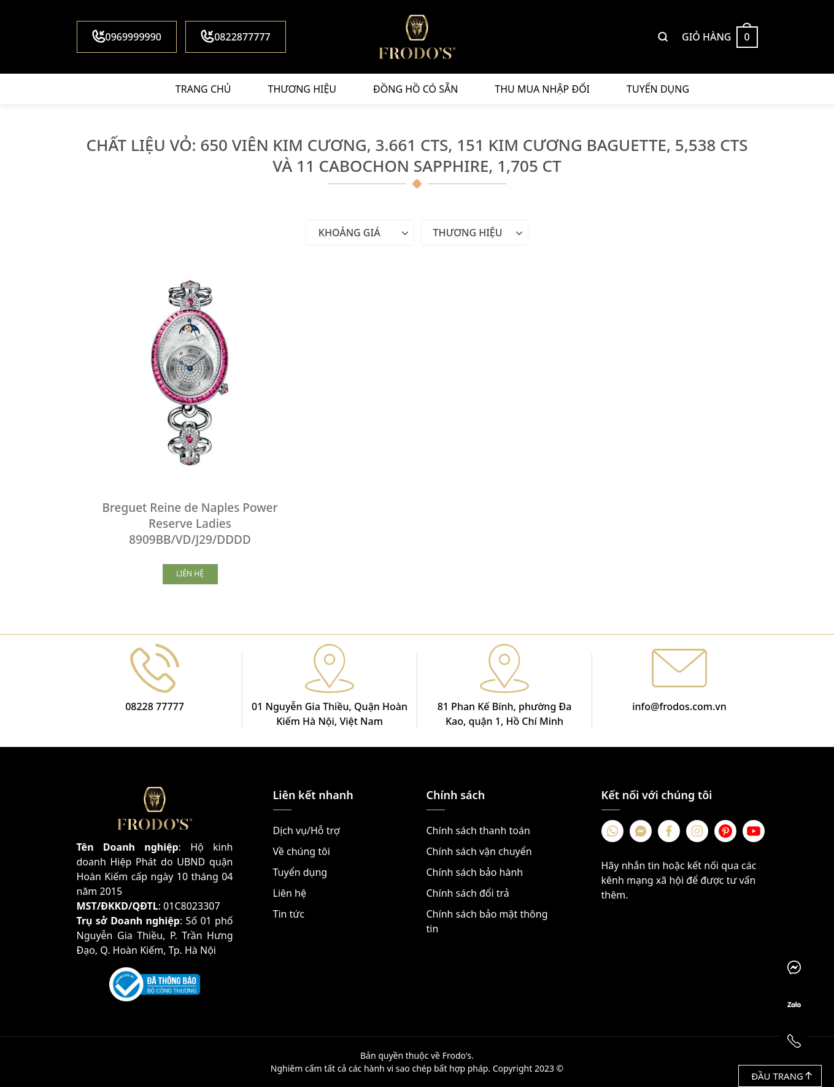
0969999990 (127, 36)
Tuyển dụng (658, 89)
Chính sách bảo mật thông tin (487, 921)
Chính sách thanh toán (478, 830)
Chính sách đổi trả (468, 893)
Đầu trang (781, 1076)
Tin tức (288, 914)
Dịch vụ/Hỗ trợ (306, 830)
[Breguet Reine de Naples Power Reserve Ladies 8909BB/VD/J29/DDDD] (190, 377)
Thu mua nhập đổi (542, 89)
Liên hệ (290, 893)
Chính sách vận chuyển (479, 851)
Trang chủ (203, 89)
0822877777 (236, 36)
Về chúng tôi (301, 851)
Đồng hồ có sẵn (415, 89)
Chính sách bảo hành (475, 872)
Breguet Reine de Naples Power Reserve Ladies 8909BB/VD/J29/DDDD (190, 523)
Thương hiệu (302, 89)
